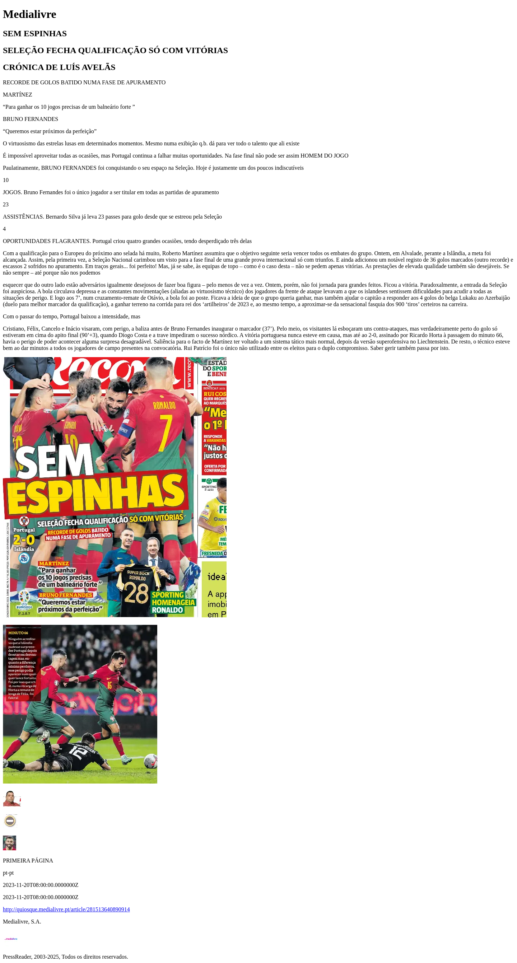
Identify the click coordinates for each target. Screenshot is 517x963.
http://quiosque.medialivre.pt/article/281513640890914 (66, 909)
